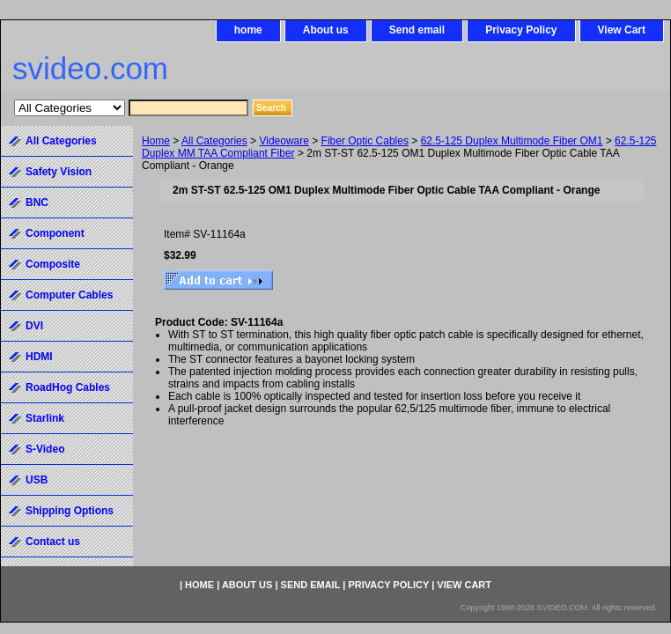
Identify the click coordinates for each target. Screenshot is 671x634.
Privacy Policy (521, 30)
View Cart (621, 30)
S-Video (45, 449)
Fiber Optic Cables (365, 141)
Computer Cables (69, 295)
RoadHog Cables (68, 387)
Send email (417, 30)
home (248, 30)
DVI (34, 326)
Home (156, 141)
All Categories (214, 141)
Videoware (283, 141)
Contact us (53, 541)
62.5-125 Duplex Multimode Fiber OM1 (512, 141)
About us (326, 30)
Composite (53, 264)
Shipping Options (70, 511)
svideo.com (90, 68)
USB (37, 480)
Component (55, 233)
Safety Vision (59, 172)
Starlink (45, 418)
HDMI (39, 356)
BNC (37, 202)
